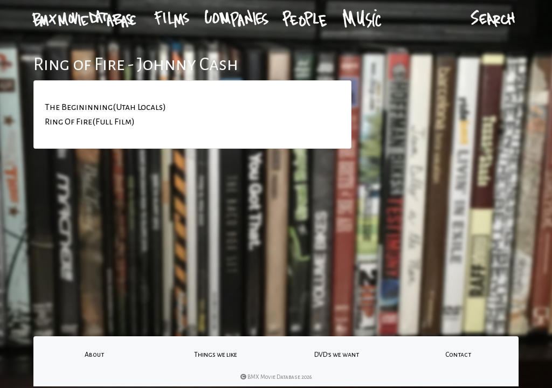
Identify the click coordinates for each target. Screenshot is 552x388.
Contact (458, 354)
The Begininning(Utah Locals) (105, 107)
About (94, 354)
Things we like (215, 354)
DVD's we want (336, 354)
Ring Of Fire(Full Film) (90, 122)
